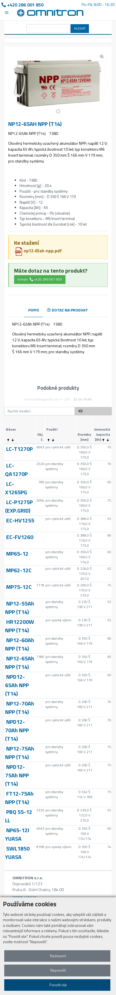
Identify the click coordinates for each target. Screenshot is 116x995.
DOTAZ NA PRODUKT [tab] (67, 310)
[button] (58, 111)
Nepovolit (58, 970)
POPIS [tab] (33, 310)
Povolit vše (58, 985)
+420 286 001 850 (22, 4)
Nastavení (58, 956)
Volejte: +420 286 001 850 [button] (39, 279)
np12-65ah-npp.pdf (38, 251)
